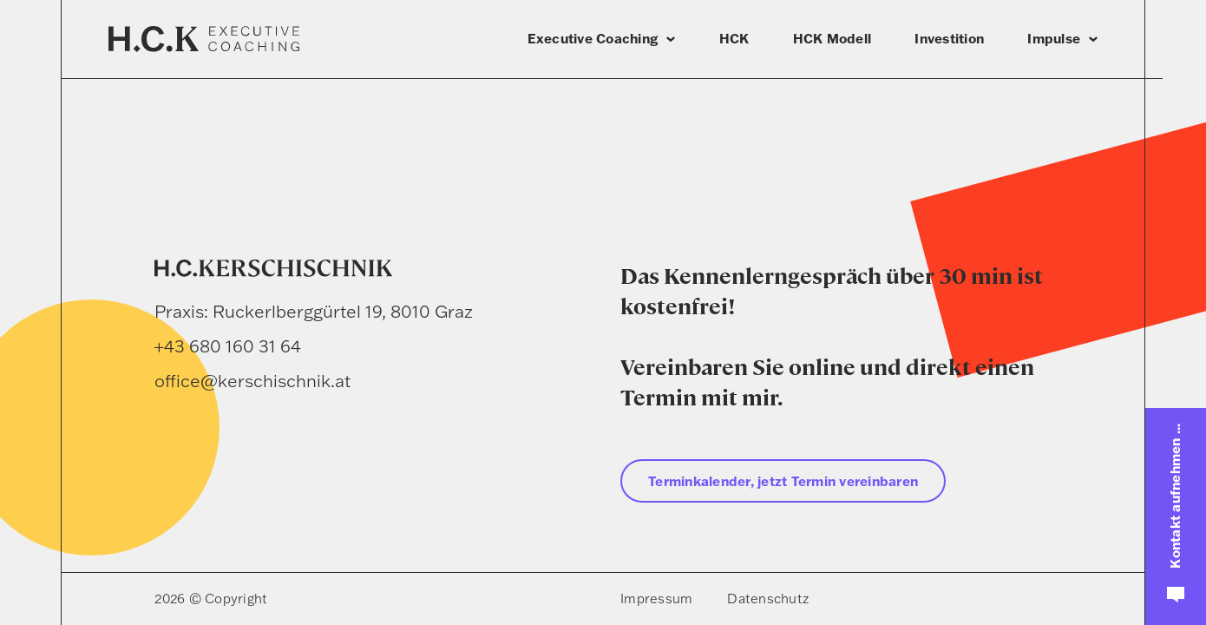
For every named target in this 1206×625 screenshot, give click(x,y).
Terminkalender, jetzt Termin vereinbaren (783, 481)
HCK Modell (832, 38)
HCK (734, 38)
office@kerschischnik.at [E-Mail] (252, 380)
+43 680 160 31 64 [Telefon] (227, 346)
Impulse (1053, 38)
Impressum (656, 598)
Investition (949, 38)
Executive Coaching (593, 38)
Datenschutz (768, 598)
